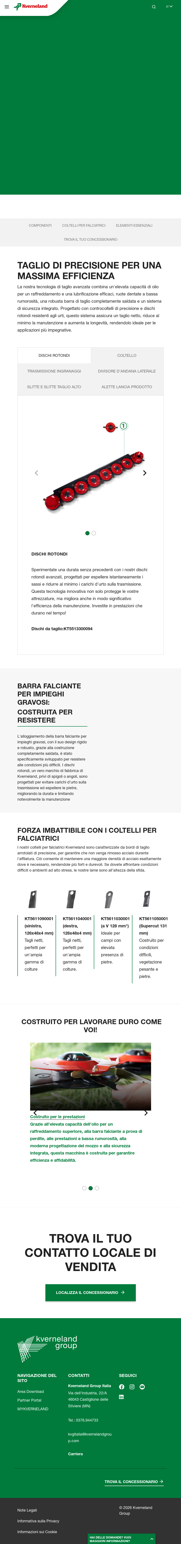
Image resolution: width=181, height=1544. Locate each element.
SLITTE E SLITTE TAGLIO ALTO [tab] (54, 386)
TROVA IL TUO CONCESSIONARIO (90, 239)
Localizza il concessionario (87, 1292)
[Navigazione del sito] (7, 7)
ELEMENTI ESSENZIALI (134, 225)
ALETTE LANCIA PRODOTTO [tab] (127, 386)
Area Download (30, 1391)
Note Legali (27, 1510)
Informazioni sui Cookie (37, 1531)
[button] (87, 533)
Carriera (75, 1453)
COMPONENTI (40, 225)
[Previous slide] (35, 1113)
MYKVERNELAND (32, 1408)
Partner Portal (29, 1400)
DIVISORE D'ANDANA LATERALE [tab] (127, 371)
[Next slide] (144, 473)
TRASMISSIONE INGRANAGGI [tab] (54, 371)
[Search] (154, 7)
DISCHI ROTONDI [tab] (54, 355)
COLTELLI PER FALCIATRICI (83, 225)
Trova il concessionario (131, 1481)
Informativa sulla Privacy (38, 1521)
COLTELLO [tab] (126, 355)
